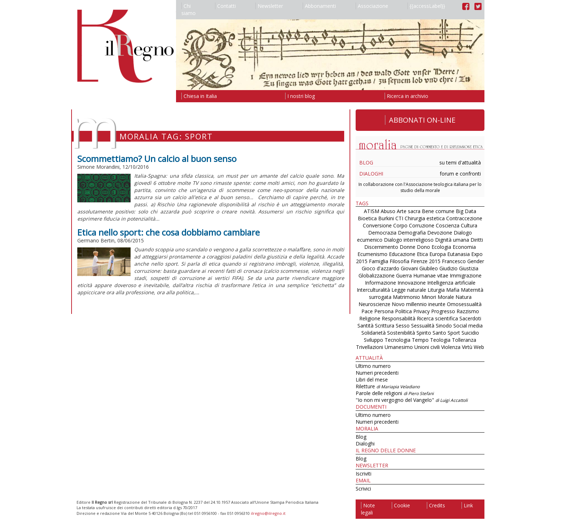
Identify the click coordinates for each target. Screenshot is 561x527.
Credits (436, 505)
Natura (463, 297)
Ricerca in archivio (406, 96)
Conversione (377, 225)
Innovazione (411, 282)
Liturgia (436, 289)
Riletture (388, 386)
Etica (422, 254)
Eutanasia (458, 254)
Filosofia (399, 261)
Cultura (469, 225)
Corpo (400, 225)
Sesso (403, 325)
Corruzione (421, 225)
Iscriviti (363, 473)
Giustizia (468, 268)
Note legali (368, 509)
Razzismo (468, 311)
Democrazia (382, 232)
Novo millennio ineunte (418, 304)
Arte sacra (408, 211)
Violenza (450, 347)
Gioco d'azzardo (380, 268)
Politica (403, 311)
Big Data (466, 211)
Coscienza (447, 225)
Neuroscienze (374, 304)
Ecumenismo (372, 254)
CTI (399, 218)
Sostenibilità (401, 332)
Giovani (409, 268)
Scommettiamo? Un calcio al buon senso (156, 158)
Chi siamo (188, 9)
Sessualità (422, 325)
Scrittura (384, 325)
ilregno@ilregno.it (268, 513)
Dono (423, 246)
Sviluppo (373, 339)
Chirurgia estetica (425, 218)
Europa (437, 254)
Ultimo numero (373, 366)
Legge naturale (408, 289)
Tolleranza (464, 339)
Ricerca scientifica (437, 318)
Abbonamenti (319, 6)
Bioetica (367, 218)
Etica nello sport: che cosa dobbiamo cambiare (168, 232)
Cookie (401, 505)
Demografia (412, 232)
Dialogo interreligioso (409, 239)
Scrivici (363, 488)
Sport (454, 332)
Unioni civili (427, 347)
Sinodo (444, 325)
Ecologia (441, 246)
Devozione (439, 232)
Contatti (225, 6)
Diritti (476, 239)
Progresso (443, 311)
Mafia (452, 289)
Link (467, 505)
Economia (464, 246)
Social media (468, 325)
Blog (366, 162)
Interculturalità (373, 289)
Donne (407, 246)
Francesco (454, 261)
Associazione (372, 6)
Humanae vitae (430, 275)
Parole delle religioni (395, 393)
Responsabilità (398, 318)
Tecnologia (397, 339)
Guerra (404, 275)
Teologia (440, 339)
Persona (384, 311)
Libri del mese (372, 379)
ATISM (371, 211)
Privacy (421, 311)
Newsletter (269, 6)
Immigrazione (466, 275)
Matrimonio (406, 297)
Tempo (420, 339)
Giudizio (448, 268)
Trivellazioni (369, 347)
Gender (475, 261)
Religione (369, 318)
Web (479, 347)
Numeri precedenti (377, 372)
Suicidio (470, 332)
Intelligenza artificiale (451, 282)
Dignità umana (452, 239)
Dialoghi (371, 173)
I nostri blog (300, 96)
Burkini (386, 218)
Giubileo (428, 268)
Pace (367, 311)
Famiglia (378, 261)
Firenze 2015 (425, 261)
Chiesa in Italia (199, 96)
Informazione (380, 282)
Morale (446, 297)
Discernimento (381, 246)
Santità (365, 325)
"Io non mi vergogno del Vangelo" (412, 400)
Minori (428, 297)
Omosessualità (464, 304)
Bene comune (438, 211)
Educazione (402, 254)
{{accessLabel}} (426, 6)
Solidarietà (374, 332)
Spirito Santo (431, 332)
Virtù (467, 347)
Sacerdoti (470, 318)
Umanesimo (399, 347)
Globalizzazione (376, 275)
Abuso (388, 211)
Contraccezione (464, 218)
